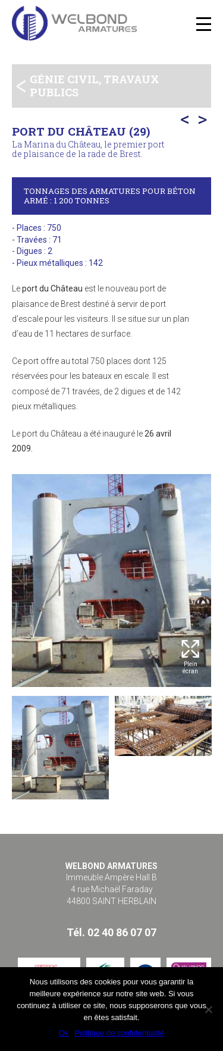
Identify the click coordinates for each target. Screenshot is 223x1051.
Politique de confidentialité (119, 1032)
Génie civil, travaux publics (94, 85)
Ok (64, 1032)
